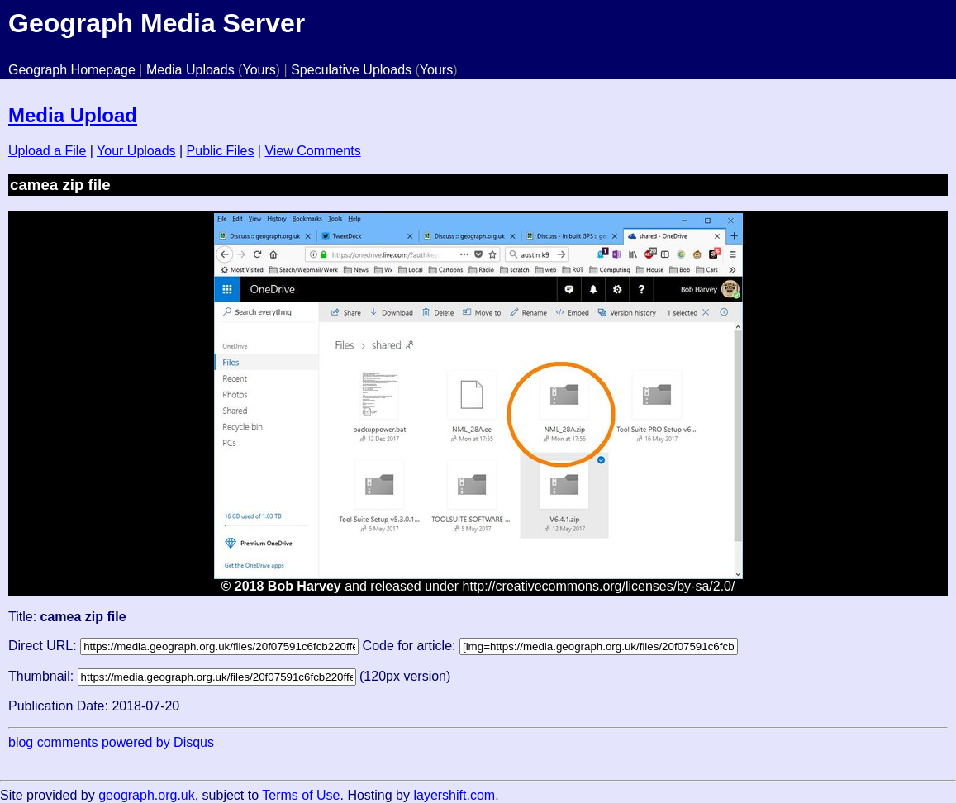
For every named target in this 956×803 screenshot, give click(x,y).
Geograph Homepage (72, 70)
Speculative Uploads (351, 70)
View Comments (312, 151)
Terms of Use (301, 795)
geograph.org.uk (146, 795)
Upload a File (47, 151)
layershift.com (454, 795)
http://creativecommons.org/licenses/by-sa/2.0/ (599, 586)
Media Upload (72, 115)
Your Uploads (136, 151)
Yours (258, 70)
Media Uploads (190, 70)
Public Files (220, 151)
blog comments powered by (111, 742)
